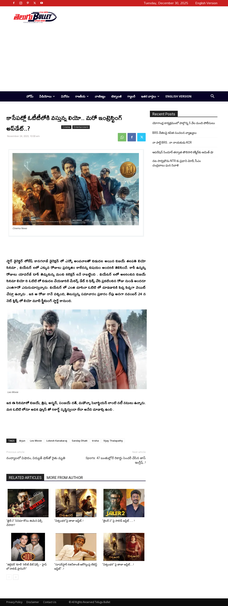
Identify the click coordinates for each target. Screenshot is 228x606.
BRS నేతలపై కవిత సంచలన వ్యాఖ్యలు (174, 132)
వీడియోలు (47, 96)
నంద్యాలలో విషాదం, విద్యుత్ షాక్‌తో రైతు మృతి (35, 458)
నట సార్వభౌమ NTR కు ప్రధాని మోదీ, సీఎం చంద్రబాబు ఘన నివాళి (176, 163)
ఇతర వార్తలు (150, 96)
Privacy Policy (14, 602)
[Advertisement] (138, 17)
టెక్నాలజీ (116, 96)
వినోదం (65, 96)
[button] (212, 97)
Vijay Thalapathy (113, 440)
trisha (95, 440)
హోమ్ (29, 96)
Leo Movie (36, 440)
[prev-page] (9, 577)
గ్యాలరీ (131, 96)
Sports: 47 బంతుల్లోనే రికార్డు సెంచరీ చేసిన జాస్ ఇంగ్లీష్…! (116, 460)
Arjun (22, 440)
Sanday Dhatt (79, 440)
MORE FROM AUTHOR (65, 477)
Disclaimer (32, 602)
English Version (178, 96)
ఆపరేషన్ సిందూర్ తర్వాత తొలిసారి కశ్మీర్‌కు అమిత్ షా (182, 152)
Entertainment (81, 127)
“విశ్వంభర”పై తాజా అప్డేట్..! (68, 520)
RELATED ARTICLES (25, 477)
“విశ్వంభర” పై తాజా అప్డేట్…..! (118, 564)
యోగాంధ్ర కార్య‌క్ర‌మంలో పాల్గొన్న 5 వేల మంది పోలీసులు (183, 123)
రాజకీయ (82, 96)
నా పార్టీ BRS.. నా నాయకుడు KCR (172, 142)
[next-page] (15, 577)
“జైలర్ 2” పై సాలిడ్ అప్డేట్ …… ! (118, 520)
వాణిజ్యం (100, 96)
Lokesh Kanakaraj (56, 440)
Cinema (66, 127)
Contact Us (49, 602)
